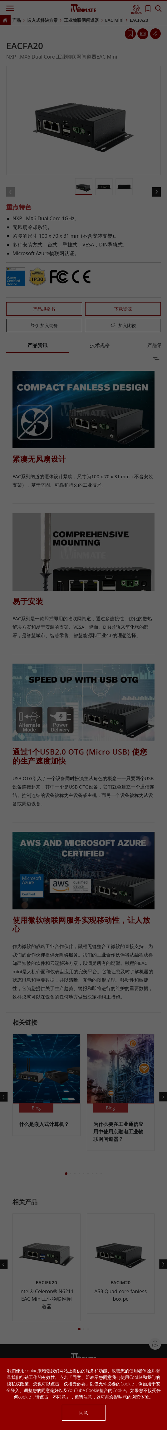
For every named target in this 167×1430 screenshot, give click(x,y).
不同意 (59, 1397)
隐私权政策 (18, 1384)
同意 (83, 1413)
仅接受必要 (75, 1384)
